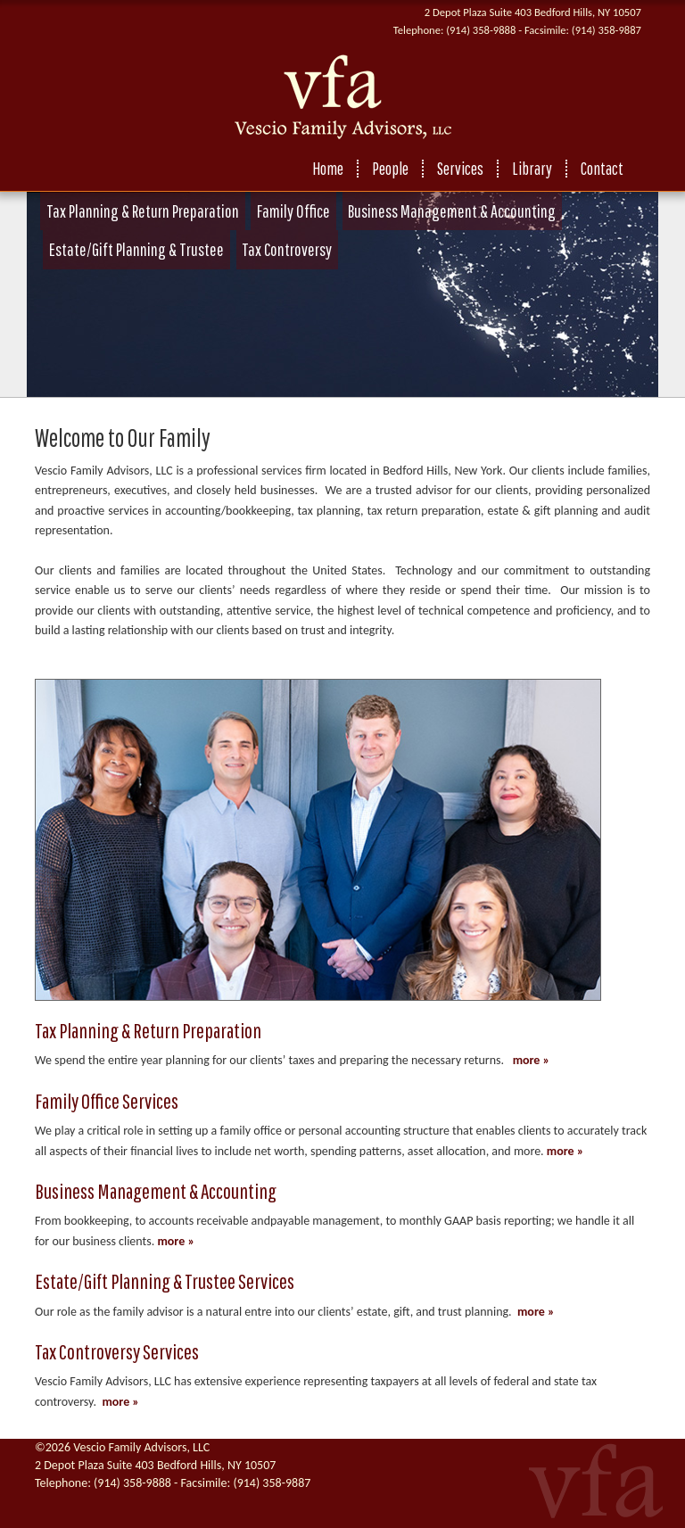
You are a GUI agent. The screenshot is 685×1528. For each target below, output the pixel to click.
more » (531, 1060)
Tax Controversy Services (117, 1351)
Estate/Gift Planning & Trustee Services (164, 1280)
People (390, 169)
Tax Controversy (287, 249)
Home (327, 169)
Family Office (293, 211)
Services (460, 169)
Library (532, 169)
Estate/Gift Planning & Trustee (136, 249)
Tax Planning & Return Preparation (142, 211)
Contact (602, 169)
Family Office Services (106, 1100)
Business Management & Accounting (452, 211)
